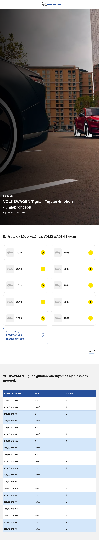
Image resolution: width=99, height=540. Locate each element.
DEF (92, 351)
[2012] (25, 285)
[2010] (25, 302)
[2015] (73, 252)
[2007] (73, 318)
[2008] (25, 318)
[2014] (25, 269)
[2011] (73, 285)
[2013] (73, 269)
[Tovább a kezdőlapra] (52, 4)
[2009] (73, 302)
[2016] (25, 252)
